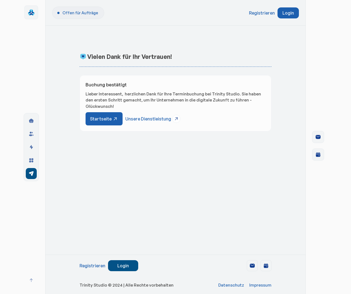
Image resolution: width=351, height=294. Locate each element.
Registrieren (262, 13)
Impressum (260, 285)
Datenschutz (231, 285)
